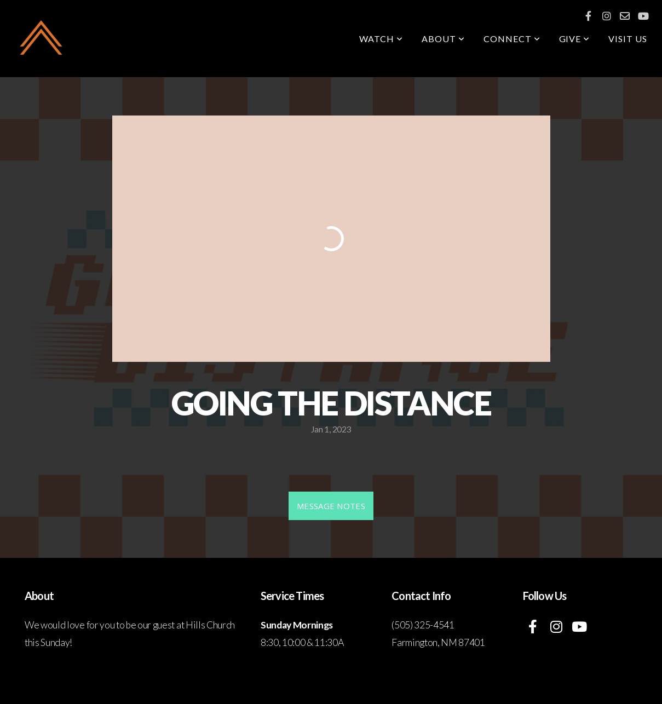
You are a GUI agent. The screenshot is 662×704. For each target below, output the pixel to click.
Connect (511, 38)
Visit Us (627, 38)
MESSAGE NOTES (331, 505)
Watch (381, 38)
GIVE (574, 38)
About (443, 38)
